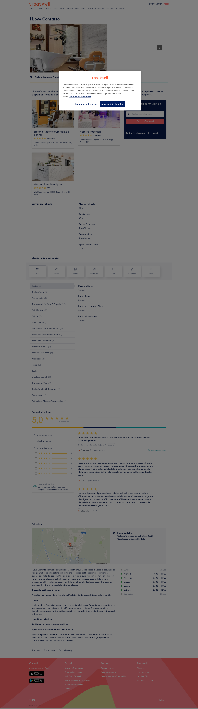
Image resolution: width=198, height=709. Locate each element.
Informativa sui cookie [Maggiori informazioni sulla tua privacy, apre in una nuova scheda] (80, 96)
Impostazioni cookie (86, 104)
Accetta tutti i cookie (112, 104)
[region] (100, 90)
